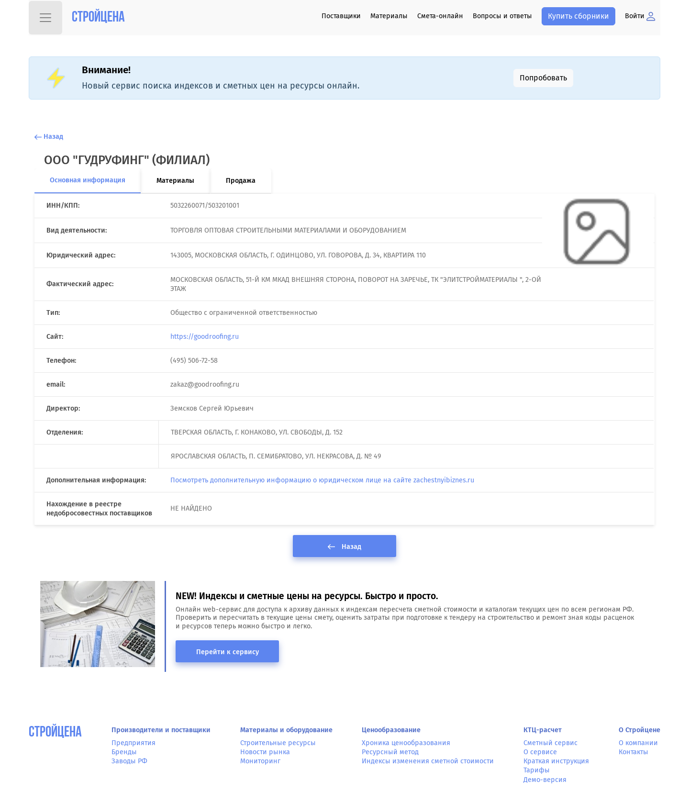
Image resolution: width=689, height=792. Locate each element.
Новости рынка (265, 752)
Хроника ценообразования (406, 743)
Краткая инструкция (556, 761)
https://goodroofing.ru (204, 337)
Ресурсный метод (390, 752)
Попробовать (543, 77)
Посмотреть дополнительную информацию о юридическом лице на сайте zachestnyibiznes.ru (322, 480)
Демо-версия (545, 780)
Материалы (389, 16)
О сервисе (540, 752)
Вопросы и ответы (502, 16)
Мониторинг (260, 761)
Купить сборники (578, 16)
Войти (640, 16)
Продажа (241, 181)
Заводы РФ (129, 761)
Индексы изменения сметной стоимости (428, 761)
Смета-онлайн (440, 16)
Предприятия (133, 743)
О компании (638, 743)
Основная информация (87, 180)
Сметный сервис (550, 743)
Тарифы (536, 770)
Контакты (633, 752)
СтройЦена (55, 732)
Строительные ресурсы (278, 743)
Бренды (124, 752)
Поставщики (341, 16)
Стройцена (98, 18)
